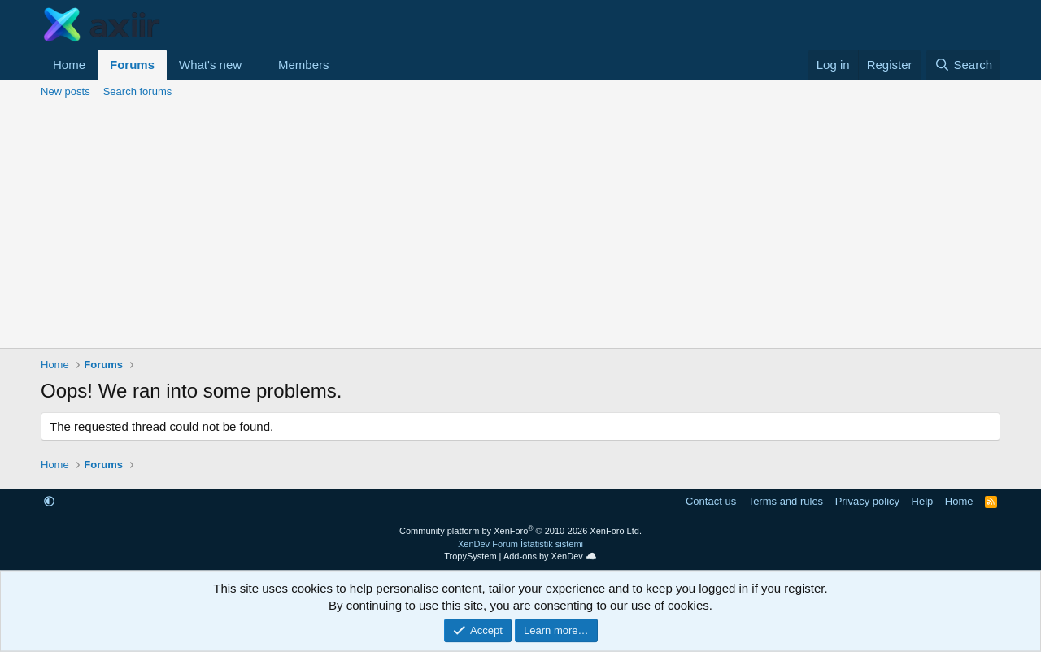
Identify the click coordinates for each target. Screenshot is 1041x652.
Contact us (711, 501)
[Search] (963, 65)
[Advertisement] (520, 226)
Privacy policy (867, 501)
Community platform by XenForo (520, 531)
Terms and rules (785, 501)
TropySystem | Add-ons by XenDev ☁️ (520, 556)
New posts (65, 91)
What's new (210, 65)
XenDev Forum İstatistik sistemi (520, 544)
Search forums (137, 91)
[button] (254, 65)
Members (303, 65)
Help (923, 501)
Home (69, 65)
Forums (132, 65)
